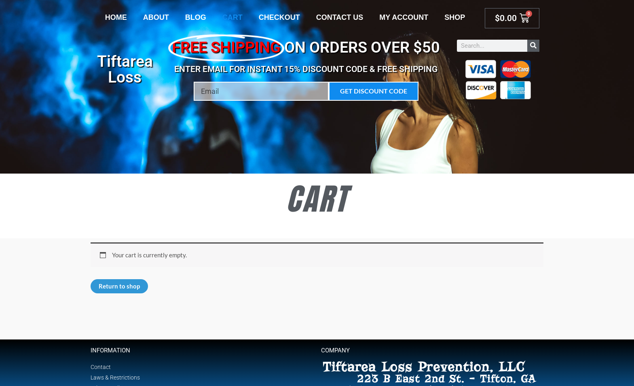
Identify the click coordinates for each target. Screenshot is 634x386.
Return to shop (119, 286)
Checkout (279, 17)
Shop (454, 17)
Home (116, 17)
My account (403, 17)
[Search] (533, 46)
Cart (232, 17)
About (156, 17)
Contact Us (339, 17)
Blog (195, 17)
